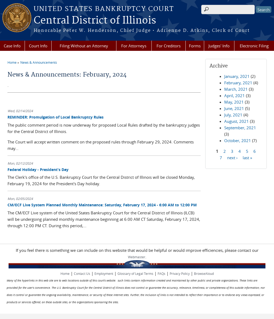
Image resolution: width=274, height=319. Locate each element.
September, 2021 (240, 127)
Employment (103, 273)
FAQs (161, 273)
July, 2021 (233, 114)
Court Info (38, 45)
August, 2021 (236, 121)
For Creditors (169, 45)
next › (232, 157)
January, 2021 (237, 76)
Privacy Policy (180, 273)
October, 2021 (237, 140)
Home (12, 62)
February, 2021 (238, 82)
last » (247, 157)
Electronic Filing (254, 45)
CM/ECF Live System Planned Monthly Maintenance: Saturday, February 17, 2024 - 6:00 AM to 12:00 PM (102, 204)
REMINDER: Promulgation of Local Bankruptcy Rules (55, 117)
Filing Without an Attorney (84, 45)
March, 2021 (236, 89)
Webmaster (136, 257)
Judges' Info (219, 45)
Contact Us (82, 273)
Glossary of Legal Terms (135, 273)
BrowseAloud (204, 273)
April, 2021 (234, 95)
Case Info (12, 45)
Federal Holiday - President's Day (37, 169)
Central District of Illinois (95, 20)
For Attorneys (133, 45)
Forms (195, 45)
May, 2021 (234, 102)
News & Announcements (38, 62)
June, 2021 (234, 108)
